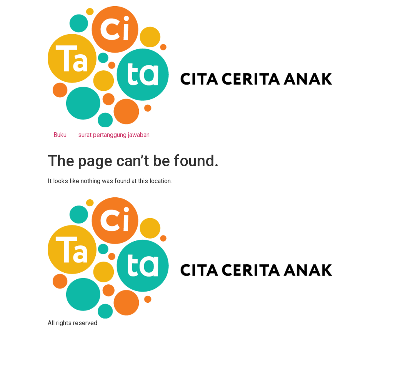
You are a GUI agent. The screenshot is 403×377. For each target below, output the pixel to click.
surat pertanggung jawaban (114, 134)
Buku (60, 134)
